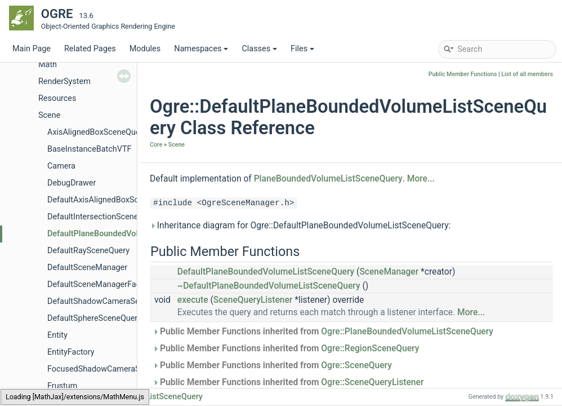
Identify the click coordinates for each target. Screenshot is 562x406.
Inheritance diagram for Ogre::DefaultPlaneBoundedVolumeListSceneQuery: (300, 225)
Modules (145, 49)
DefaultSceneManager (87, 267)
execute (192, 300)
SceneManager (388, 272)
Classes (259, 49)
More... (421, 179)
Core (156, 144)
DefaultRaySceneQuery (88, 250)
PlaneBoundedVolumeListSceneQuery (328, 179)
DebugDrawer (71, 183)
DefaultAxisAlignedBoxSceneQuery (109, 200)
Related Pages (90, 49)
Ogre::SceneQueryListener (372, 382)
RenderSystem (64, 81)
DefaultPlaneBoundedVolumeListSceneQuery (129, 234)
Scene (49, 115)
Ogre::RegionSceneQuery (370, 348)
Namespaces (201, 49)
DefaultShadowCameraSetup (99, 301)
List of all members (527, 74)
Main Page (31, 49)
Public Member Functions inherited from (323, 331)
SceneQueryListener (253, 300)
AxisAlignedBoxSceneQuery (96, 132)
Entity (57, 335)
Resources (57, 98)
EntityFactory (71, 352)
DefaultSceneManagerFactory (100, 284)
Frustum (62, 386)
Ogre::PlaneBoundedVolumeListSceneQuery (407, 331)
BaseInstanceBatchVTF (89, 149)
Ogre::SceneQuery (356, 365)
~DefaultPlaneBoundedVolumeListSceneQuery (268, 286)
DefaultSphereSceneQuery (94, 318)
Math (47, 64)
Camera (61, 166)
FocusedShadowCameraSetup (101, 369)
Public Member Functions (463, 74)
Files (302, 49)
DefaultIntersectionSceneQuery (103, 217)
